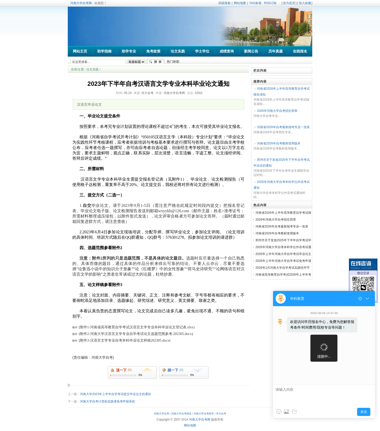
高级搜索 (224, 3)
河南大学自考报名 (181, 413)
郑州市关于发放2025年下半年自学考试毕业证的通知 (281, 162)
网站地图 (240, 3)
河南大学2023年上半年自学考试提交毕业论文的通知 (115, 394)
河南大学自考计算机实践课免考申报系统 (107, 401)
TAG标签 (255, 3)
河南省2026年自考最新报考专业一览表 (283, 127)
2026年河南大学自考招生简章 (277, 111)
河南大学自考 (161, 413)
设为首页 (289, 3)
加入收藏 (305, 3)
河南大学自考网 (81, 3)
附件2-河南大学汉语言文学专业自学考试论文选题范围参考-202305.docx (136, 334)
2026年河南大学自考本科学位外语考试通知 (281, 185)
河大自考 (221, 413)
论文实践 (92, 69)
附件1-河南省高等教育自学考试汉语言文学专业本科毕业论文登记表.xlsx (136, 327)
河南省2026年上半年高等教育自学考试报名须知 (281, 91)
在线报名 (300, 51)
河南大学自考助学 (204, 413)
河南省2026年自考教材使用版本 (279, 143)
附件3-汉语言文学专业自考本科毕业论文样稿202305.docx (124, 340)
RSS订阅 (270, 3)
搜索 (155, 62)
